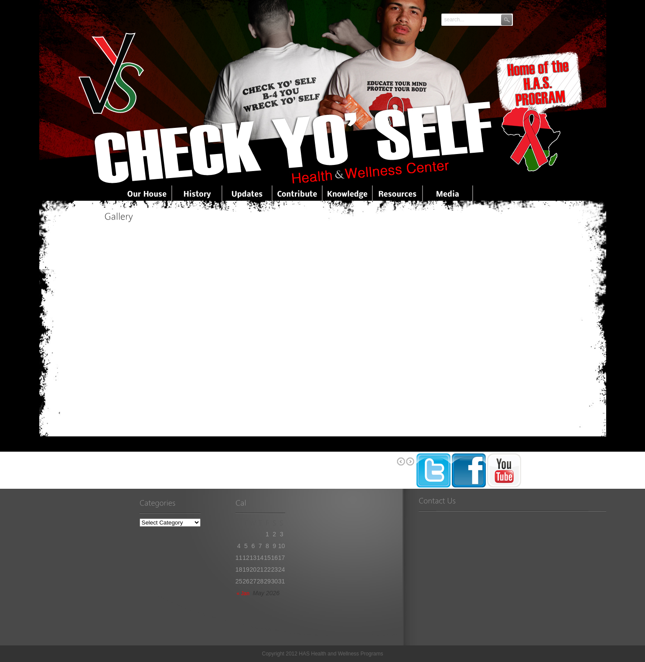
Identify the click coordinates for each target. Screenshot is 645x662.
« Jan (243, 593)
